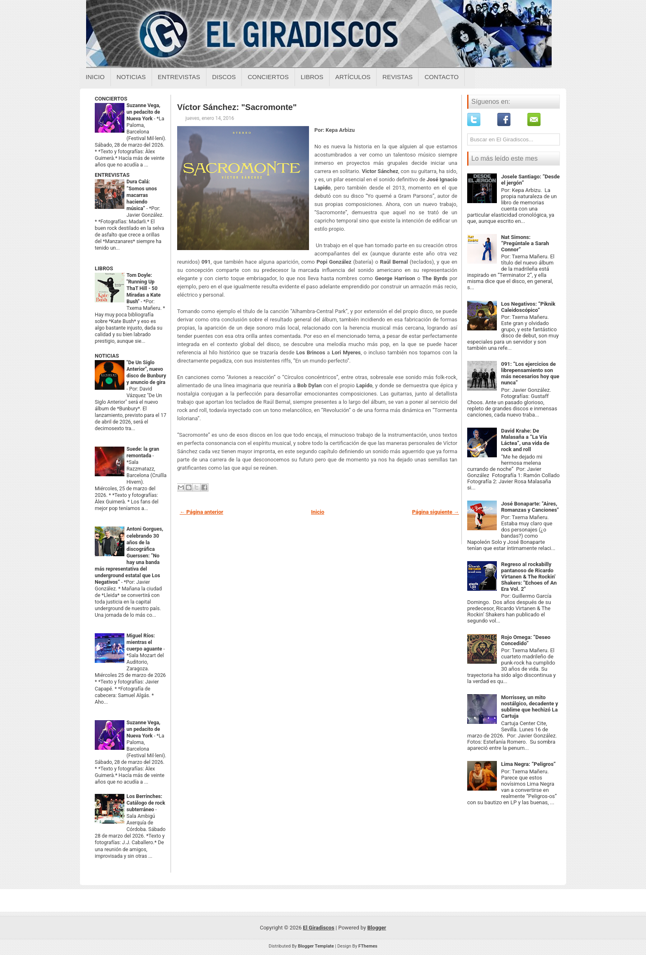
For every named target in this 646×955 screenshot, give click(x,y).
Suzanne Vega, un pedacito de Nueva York (143, 112)
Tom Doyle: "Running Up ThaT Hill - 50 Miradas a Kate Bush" (143, 288)
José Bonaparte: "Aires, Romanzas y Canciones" (530, 507)
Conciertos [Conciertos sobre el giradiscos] (268, 76)
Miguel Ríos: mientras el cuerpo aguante (145, 642)
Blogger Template (316, 946)
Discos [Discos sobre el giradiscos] (224, 76)
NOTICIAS (107, 356)
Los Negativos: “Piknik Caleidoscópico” (528, 307)
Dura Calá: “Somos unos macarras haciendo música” (141, 195)
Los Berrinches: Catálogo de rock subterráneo (145, 802)
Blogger (376, 928)
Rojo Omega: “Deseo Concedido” (525, 640)
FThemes (367, 946)
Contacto (441, 76)
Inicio (95, 76)
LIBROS (104, 268)
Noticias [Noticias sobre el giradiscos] (131, 76)
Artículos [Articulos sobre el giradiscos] (353, 76)
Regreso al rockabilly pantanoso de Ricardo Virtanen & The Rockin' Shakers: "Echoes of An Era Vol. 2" (529, 576)
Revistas (397, 76)
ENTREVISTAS (112, 175)
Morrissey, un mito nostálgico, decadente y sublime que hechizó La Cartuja (529, 706)
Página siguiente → (435, 512)
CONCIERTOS (111, 99)
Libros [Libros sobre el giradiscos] (312, 76)
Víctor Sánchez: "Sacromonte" (237, 107)
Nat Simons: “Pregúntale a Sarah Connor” (525, 243)
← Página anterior (201, 512)
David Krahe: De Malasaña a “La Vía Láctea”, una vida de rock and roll (525, 440)
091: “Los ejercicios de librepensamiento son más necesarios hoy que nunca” (530, 373)
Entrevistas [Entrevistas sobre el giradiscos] (179, 76)
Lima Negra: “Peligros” (528, 764)
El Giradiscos (318, 928)
